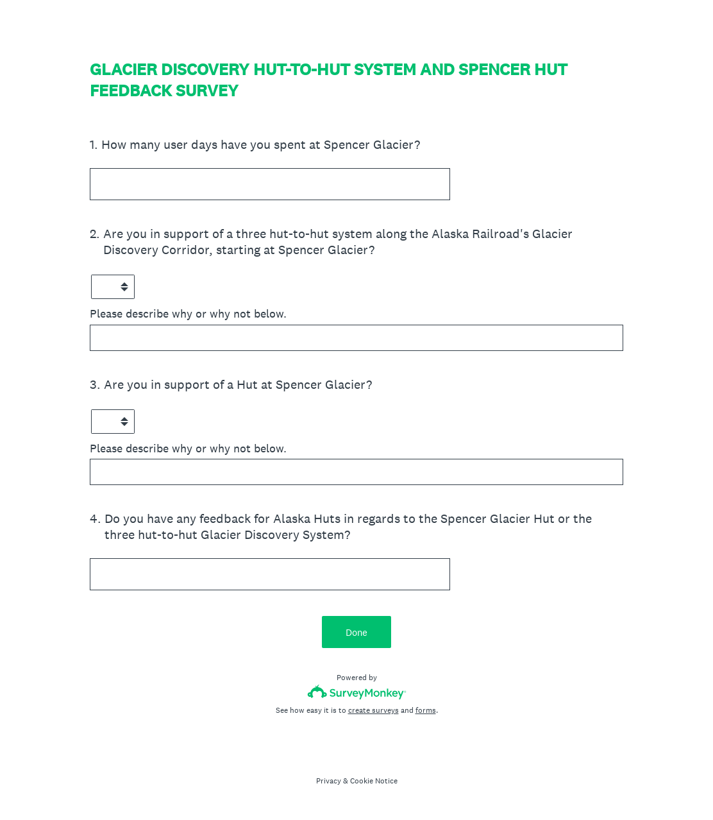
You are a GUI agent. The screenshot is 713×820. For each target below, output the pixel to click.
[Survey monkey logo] (356, 692)
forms (425, 710)
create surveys (373, 710)
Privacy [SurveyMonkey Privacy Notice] (328, 781)
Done (356, 632)
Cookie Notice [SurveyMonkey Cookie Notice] (374, 781)
